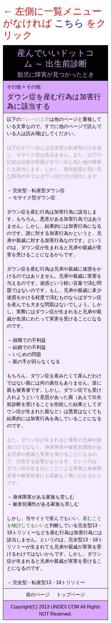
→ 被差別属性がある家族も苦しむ (43, 504)
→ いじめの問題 (24, 354)
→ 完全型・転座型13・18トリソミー (46, 582)
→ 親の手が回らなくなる (33, 361)
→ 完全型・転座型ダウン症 (36, 190)
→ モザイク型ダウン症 (31, 197)
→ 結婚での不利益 (26, 347)
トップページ (71, 594)
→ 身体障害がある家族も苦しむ (40, 496)
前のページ (38, 594)
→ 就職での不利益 (26, 340)
